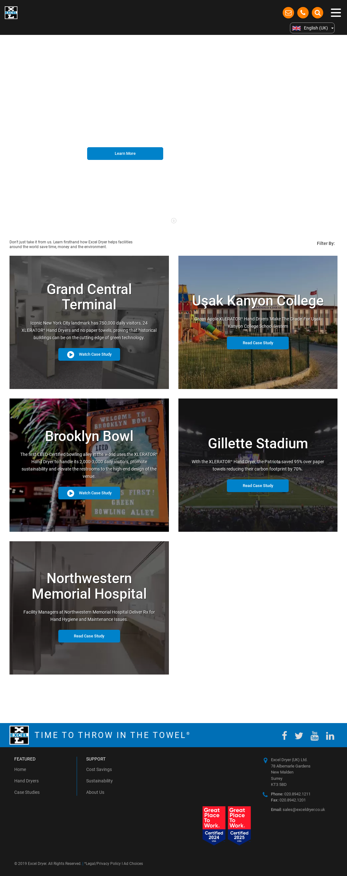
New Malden (282, 772)
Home (20, 769)
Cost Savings (99, 769)
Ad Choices (133, 863)
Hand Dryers (26, 780)
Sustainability (99, 780)
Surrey (276, 778)
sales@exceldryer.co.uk (298, 809)
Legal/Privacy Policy (103, 863)
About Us (95, 792)
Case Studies (27, 792)
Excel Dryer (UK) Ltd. (289, 759)
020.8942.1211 (291, 794)
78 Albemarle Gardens (291, 766)
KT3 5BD (279, 784)
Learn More (125, 153)
